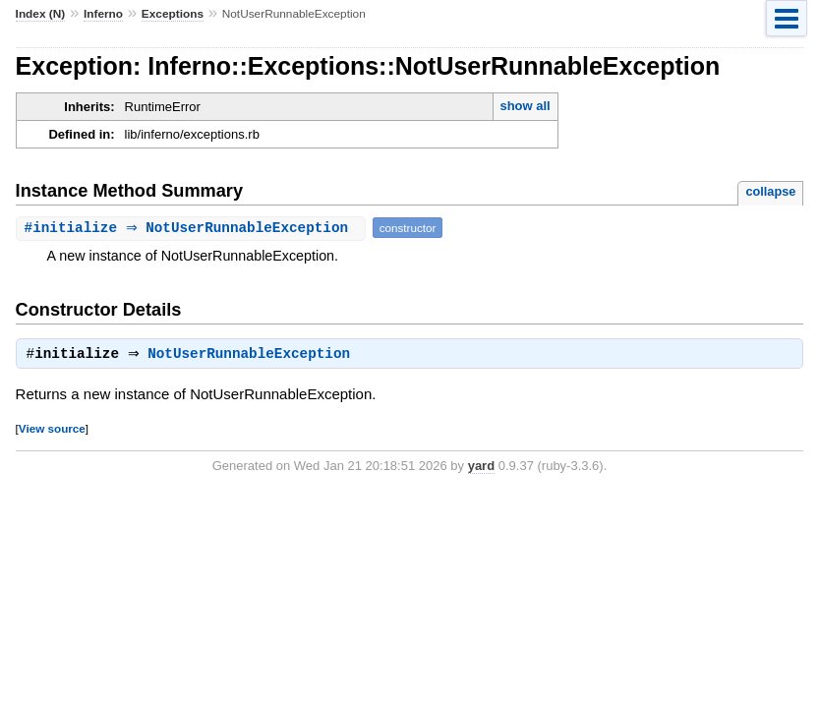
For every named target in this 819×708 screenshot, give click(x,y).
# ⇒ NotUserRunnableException (193, 227)
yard (481, 467)
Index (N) (41, 14)
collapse (770, 191)
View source (52, 430)
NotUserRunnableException (253, 356)
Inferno (103, 14)
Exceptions (173, 14)
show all (524, 105)
